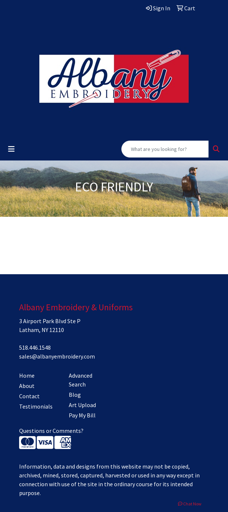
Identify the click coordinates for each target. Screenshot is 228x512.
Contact (29, 396)
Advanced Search (80, 380)
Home (27, 375)
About (27, 385)
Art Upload (82, 405)
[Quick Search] (165, 149)
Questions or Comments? (51, 430)
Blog (75, 394)
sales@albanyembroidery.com (57, 356)
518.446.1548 (35, 347)
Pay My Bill (82, 415)
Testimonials (36, 406)
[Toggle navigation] (11, 149)
